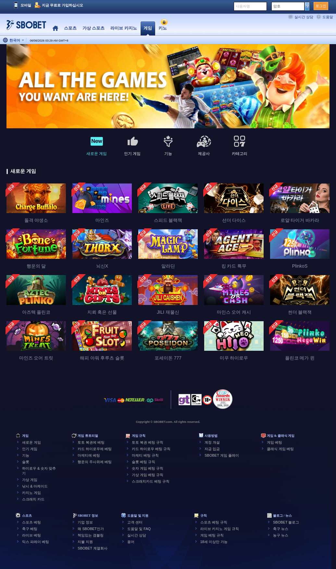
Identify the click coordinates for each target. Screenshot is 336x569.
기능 (25, 455)
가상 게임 (29, 480)
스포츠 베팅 (31, 522)
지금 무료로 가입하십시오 (62, 5)
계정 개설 (212, 442)
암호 (276, 6)
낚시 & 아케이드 (35, 486)
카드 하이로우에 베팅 (95, 449)
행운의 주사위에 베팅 (95, 462)
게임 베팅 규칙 (212, 535)
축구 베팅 (29, 529)
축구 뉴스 (280, 529)
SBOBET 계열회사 (92, 548)
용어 (130, 542)
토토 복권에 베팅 (91, 442)
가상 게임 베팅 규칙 (147, 475)
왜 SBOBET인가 (91, 529)
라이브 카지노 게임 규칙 (219, 529)
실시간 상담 (303, 17)
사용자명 (243, 6)
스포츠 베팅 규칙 (213, 522)
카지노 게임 (31, 493)
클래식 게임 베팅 (280, 449)
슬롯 (25, 462)
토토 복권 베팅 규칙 (147, 442)
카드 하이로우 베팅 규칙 (151, 449)
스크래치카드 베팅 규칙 (150, 481)
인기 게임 (29, 449)
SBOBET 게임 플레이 (222, 455)
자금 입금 (212, 449)
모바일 (25, 5)
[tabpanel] (168, 86)
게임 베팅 (274, 442)
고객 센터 (135, 522)
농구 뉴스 (280, 535)
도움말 (327, 17)
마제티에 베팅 (89, 455)
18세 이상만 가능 (214, 542)
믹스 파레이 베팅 (35, 542)
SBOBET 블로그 (286, 522)
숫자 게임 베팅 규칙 (147, 468)
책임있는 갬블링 (91, 535)
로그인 (321, 6)
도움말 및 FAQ (139, 529)
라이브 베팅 (31, 535)
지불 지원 (85, 542)
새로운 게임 (31, 442)
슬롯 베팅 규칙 (143, 462)
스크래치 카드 (33, 499)
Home (55, 28)
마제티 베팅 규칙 (145, 455)
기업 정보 (85, 522)
